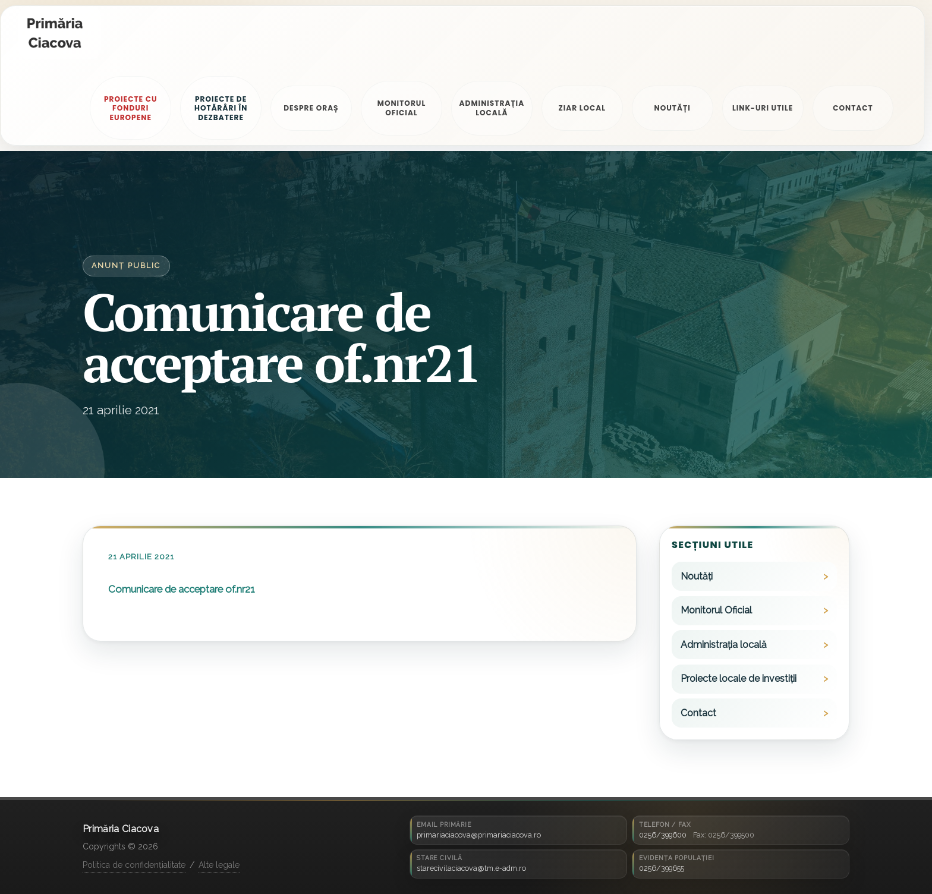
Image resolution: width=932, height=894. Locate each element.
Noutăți (697, 576)
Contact (698, 713)
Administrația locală (724, 644)
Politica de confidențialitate (134, 865)
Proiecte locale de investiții (738, 678)
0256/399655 (661, 868)
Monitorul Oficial (716, 610)
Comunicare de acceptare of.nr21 (181, 589)
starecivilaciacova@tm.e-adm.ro (471, 868)
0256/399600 (663, 834)
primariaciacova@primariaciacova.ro (479, 834)
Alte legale (219, 865)
